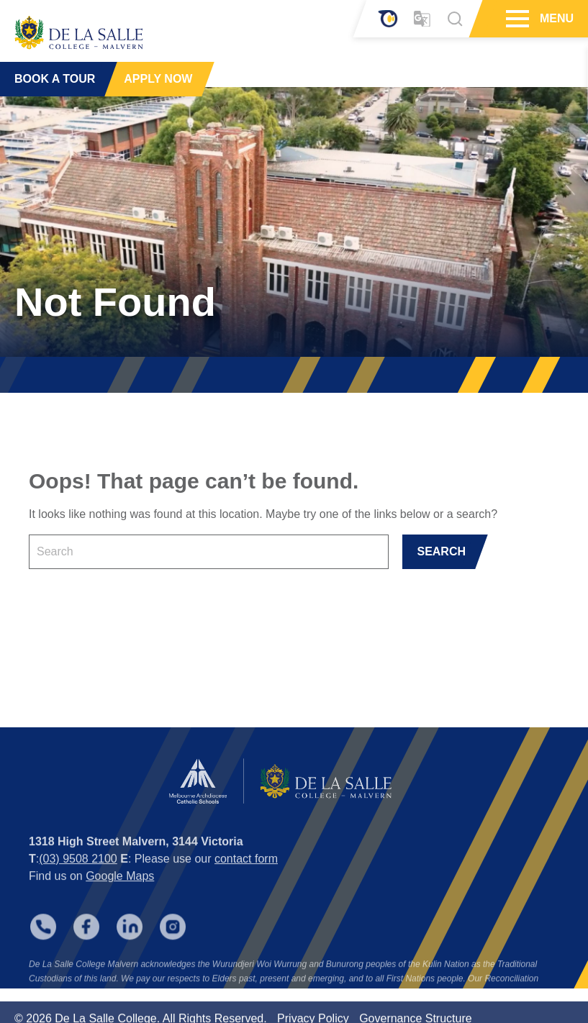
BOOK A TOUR (54, 79)
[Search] (454, 18)
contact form (246, 874)
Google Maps (120, 891)
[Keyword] (209, 552)
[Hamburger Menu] (516, 18)
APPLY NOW (158, 79)
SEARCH (441, 551)
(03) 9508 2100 (78, 874)
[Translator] (422, 19)
